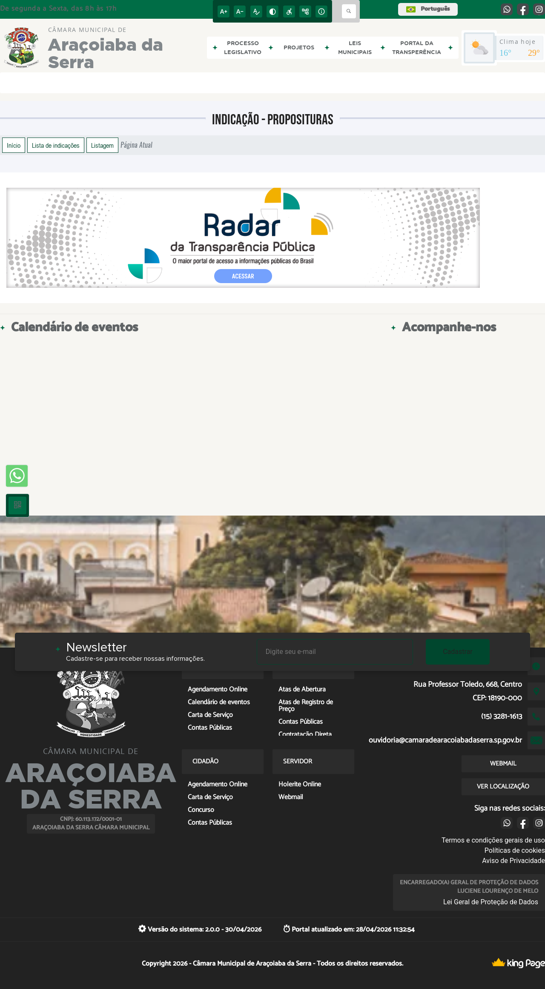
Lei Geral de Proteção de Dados (490, 902)
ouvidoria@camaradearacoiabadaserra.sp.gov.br (445, 740)
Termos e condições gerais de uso (493, 840)
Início (13, 145)
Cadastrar (458, 652)
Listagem (102, 145)
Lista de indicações (56, 145)
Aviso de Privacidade (513, 861)
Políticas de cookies (515, 850)
